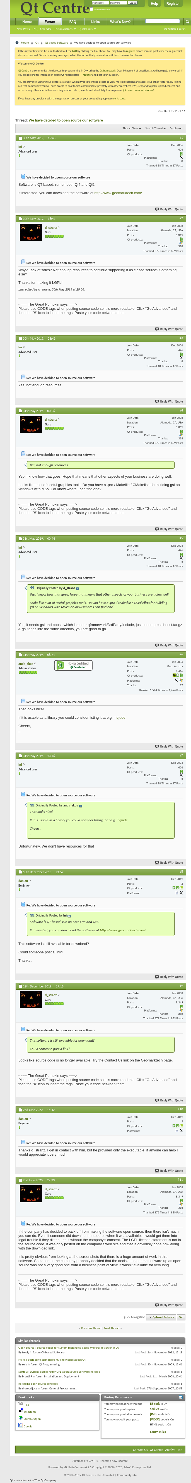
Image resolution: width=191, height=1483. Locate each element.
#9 (181, 986)
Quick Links (86, 29)
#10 (180, 1109)
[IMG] (154, 1414)
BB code (155, 1404)
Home (27, 22)
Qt (36, 42)
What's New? (120, 22)
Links (95, 22)
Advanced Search (174, 28)
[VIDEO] (155, 1419)
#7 (181, 755)
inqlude (119, 717)
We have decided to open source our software (66, 120)
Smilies (154, 1409)
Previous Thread (91, 1328)
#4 (181, 410)
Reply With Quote (169, 209)
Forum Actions (63, 29)
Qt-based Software (56, 42)
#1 (181, 137)
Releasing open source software (38, 1384)
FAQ (34, 29)
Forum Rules (158, 1432)
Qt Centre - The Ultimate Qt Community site (109, 1475)
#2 (181, 218)
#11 (180, 1180)
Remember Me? (100, 9)
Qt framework (108, 70)
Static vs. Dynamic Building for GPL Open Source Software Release (59, 1371)
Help (154, 4)
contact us (119, 98)
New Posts (23, 29)
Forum (50, 22)
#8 (181, 871)
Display (174, 128)
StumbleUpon (32, 1419)
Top (181, 1317)
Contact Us (140, 1450)
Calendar (45, 29)
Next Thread (112, 1328)
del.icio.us (30, 1411)
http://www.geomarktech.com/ (118, 193)
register (87, 75)
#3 (181, 338)
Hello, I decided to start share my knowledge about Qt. (52, 1359)
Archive (170, 1450)
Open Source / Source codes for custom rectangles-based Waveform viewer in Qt (68, 1347)
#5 (181, 538)
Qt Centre (23, 70)
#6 (181, 654)
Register (173, 4)
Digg (26, 1404)
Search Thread (154, 128)
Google (28, 1426)
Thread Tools (131, 128)
